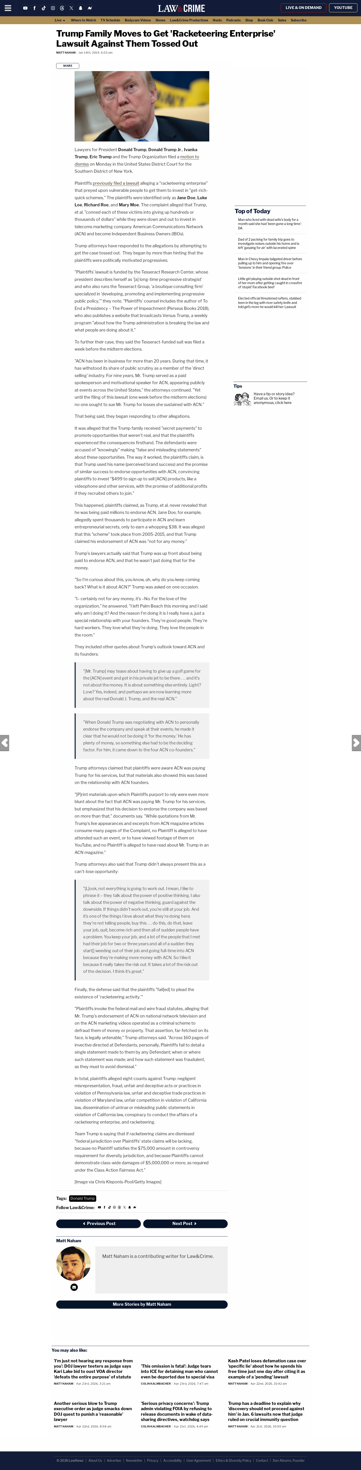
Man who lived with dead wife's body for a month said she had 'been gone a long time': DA (270, 224)
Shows (160, 20)
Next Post (356, 743)
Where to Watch (83, 20)
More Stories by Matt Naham (142, 1304)
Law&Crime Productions (189, 20)
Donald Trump (82, 1198)
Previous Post (4, 743)
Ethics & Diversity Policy (233, 1460)
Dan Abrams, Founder (289, 1460)
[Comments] (57, 59)
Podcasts (233, 20)
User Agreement (198, 1460)
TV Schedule (110, 20)
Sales (282, 20)
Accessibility (172, 1460)
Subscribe (298, 20)
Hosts (217, 20)
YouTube (343, 8)
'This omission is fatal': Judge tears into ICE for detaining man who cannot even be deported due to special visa (179, 1371)
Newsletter (134, 1460)
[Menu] (8, 8)
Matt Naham (66, 52)
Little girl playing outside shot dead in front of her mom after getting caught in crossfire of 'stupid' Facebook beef (270, 283)
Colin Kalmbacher (156, 1383)
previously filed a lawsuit (116, 183)
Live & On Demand (304, 8)
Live (60, 20)
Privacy (152, 1460)
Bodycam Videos (138, 20)
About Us (95, 1460)
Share (68, 65)
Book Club (265, 20)
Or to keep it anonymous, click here (272, 400)
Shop (249, 20)
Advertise (114, 1460)
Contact (262, 1460)
